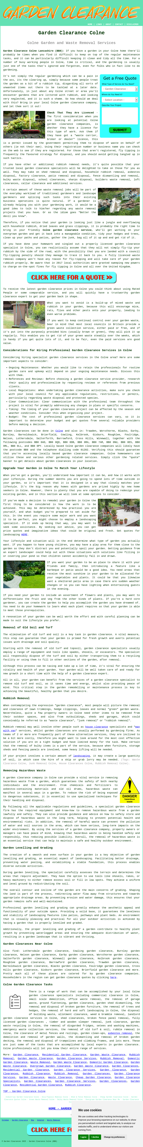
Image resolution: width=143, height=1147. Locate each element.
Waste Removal (40, 1062)
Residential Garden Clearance (64, 1054)
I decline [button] (95, 1137)
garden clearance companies (94, 446)
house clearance (96, 726)
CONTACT (119, 24)
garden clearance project (69, 409)
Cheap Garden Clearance (93, 1077)
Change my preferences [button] (114, 1137)
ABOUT (108, 24)
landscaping (81, 756)
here (113, 977)
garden (92, 50)
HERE (24, 534)
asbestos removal (120, 1033)
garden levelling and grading (45, 907)
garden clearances (58, 730)
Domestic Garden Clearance (109, 1062)
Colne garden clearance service (67, 230)
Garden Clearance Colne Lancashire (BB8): (33, 50)
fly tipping (127, 150)
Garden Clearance (25, 1054)
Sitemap (5, 1120)
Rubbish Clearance (36, 1073)
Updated (40, 1120)
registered (56, 150)
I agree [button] (83, 1137)
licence (85, 127)
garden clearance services (85, 416)
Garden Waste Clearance (107, 1054)
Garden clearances (16, 430)
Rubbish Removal (112, 1058)
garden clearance (60, 124)
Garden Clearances (125, 1066)
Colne (59, 430)
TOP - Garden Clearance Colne (24, 1091)
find (15, 951)
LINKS (99, 24)
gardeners (67, 193)
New (32, 1120)
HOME (90, 24)
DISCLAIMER (132, 24)
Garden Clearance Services (76, 1058)
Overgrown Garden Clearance (50, 1066)
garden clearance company (91, 829)
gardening (54, 76)
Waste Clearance (60, 1077)
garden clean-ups (93, 1033)
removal (90, 208)
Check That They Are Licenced (70, 112)
